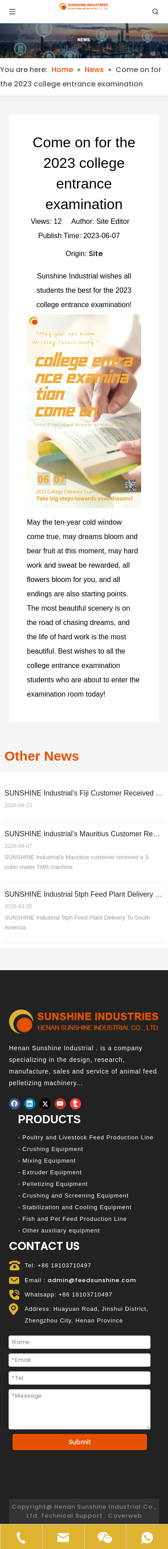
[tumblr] (75, 1103)
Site (96, 253)
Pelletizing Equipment (55, 1184)
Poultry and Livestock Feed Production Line (88, 1137)
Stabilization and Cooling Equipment (77, 1207)
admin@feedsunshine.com (91, 1280)
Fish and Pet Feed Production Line (74, 1218)
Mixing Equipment (49, 1160)
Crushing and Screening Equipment (75, 1195)
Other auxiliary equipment (61, 1230)
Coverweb (125, 1515)
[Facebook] (14, 1103)
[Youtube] (60, 1103)
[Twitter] (45, 1103)
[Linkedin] (29, 1103)
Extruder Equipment (52, 1172)
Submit (80, 1442)
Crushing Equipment (52, 1149)
